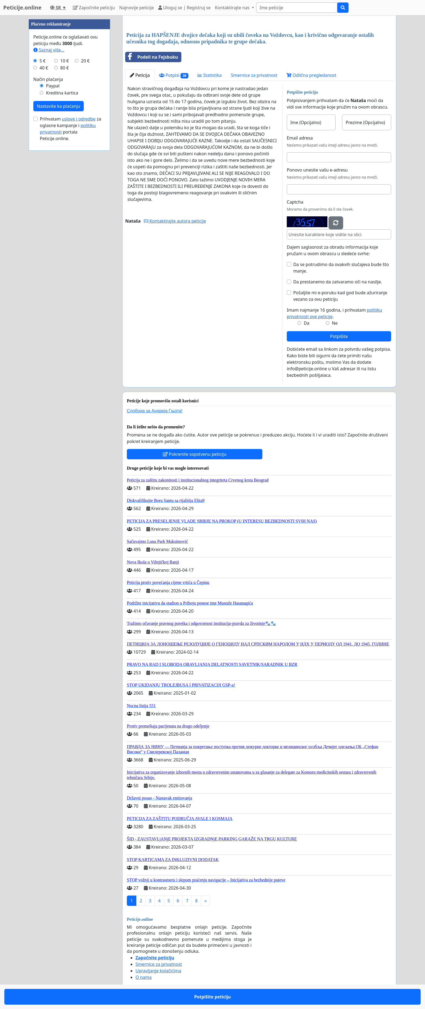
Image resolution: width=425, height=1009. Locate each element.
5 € (43, 61)
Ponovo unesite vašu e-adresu (317, 170)
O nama (144, 977)
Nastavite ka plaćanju (58, 106)
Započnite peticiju (94, 8)
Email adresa (300, 138)
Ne (334, 323)
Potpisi (174, 75)
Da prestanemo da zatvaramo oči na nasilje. (337, 282)
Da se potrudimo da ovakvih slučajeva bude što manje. (341, 267)
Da (307, 323)
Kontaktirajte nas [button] (233, 8)
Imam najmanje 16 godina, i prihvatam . (334, 313)
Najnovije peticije (136, 8)
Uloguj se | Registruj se (184, 8)
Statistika (210, 75)
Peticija (140, 75)
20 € (85, 61)
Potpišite (339, 336)
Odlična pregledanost (311, 75)
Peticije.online (22, 7)
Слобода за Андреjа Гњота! (154, 411)
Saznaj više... (48, 50)
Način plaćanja (48, 79)
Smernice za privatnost (254, 75)
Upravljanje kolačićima (158, 971)
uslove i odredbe (78, 119)
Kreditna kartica (62, 93)
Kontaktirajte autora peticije (175, 221)
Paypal (53, 86)
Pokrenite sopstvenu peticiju (195, 454)
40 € (44, 68)
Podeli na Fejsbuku (151, 57)
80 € (64, 68)
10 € (64, 61)
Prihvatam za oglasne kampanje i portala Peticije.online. (70, 128)
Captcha (295, 202)
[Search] (296, 7)
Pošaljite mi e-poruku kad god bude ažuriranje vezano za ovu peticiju (340, 296)
